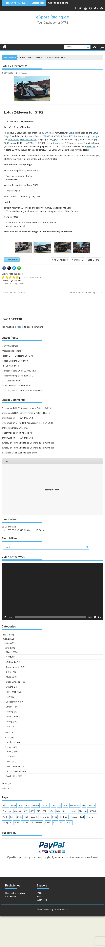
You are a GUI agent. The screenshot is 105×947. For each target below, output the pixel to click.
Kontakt (40, 896)
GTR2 (11, 284)
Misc (7, 732)
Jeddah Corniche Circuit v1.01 (16, 360)
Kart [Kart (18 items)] (64, 811)
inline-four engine (28, 139)
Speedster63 (12, 701)
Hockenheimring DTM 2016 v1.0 (17, 375)
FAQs (39, 892)
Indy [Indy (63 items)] (58, 811)
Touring (9, 711)
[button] (4, 268)
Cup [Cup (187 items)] (53, 805)
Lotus (71, 132)
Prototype (11, 691)
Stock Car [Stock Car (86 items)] (64, 817)
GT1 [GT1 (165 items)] (26, 811)
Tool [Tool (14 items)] (82, 817)
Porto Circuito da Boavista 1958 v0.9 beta (33, 442)
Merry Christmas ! (10, 345)
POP (4, 788)
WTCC (9, 726)
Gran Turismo (12, 666)
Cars (6, 284)
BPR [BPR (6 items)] (20, 805)
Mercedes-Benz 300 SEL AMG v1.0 (19, 370)
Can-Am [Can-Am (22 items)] (35, 805)
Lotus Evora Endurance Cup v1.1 (85, 292)
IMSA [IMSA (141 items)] (51, 811)
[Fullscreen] (99, 617)
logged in (19, 326)
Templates (10, 742)
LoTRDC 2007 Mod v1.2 (16, 292)
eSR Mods (11, 661)
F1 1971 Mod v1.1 (24, 417)
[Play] (5, 617)
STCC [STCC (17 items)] (54, 817)
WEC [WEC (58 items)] (55, 822)
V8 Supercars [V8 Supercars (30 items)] (37, 822)
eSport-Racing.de (52, 16)
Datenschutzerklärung (16, 892)
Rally (8, 696)
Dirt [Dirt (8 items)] (59, 805)
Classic (9, 652)
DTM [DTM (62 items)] (65, 805)
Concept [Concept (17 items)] (45, 805)
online (9, 526)
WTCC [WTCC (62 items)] (69, 822)
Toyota (38, 136)
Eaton (66, 136)
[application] (52, 591)
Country (10, 751)
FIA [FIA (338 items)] (83, 805)
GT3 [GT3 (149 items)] (38, 811)
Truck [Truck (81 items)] (16, 822)
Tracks (8, 747)
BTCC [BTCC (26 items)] (27, 805)
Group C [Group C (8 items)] (17, 811)
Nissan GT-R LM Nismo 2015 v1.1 (18, 355)
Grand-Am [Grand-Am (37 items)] (7, 811)
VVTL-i (58, 136)
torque (56, 142)
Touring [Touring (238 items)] (90, 817)
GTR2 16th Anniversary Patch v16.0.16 (32, 407)
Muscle (9, 676)
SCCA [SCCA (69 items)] (19, 817)
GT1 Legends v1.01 (11, 380)
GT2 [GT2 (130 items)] (32, 811)
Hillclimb (10, 756)
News (4, 783)
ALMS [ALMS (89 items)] (13, 805)
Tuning (9, 721)
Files (4, 634)
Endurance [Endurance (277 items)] (75, 805)
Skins (7, 737)
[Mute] (95, 617)
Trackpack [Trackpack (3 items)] (7, 822)
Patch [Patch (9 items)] (5, 817)
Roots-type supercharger (86, 136)
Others (9, 686)
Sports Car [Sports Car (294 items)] (45, 817)
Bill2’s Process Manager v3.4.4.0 (17, 385)
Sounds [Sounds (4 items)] (34, 817)
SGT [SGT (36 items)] (26, 817)
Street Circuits (13, 771)
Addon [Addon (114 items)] (5, 805)
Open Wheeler (13, 681)
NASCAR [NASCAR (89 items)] (93, 811)
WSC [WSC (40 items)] (62, 822)
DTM (8, 656)
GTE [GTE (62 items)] (44, 811)
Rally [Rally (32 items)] (12, 817)
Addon (8, 642)
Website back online (58, 2)
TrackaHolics (12, 716)
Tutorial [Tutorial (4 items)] (25, 822)
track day (90, 146)
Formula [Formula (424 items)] (91, 805)
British (48, 132)
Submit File (42, 899)
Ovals (8, 761)
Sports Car (22, 284)
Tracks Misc (11, 776)
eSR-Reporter (22, 73)
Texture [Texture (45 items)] (74, 817)
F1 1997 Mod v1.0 (10, 365)
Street (9, 706)
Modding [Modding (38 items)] (83, 811)
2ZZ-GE (46, 136)
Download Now (12, 260)
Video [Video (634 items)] (47, 822)
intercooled (13, 139)
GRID (8, 671)
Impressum (10, 896)
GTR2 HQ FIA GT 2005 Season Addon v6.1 (22, 390)
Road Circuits (12, 766)
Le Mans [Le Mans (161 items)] (72, 811)
